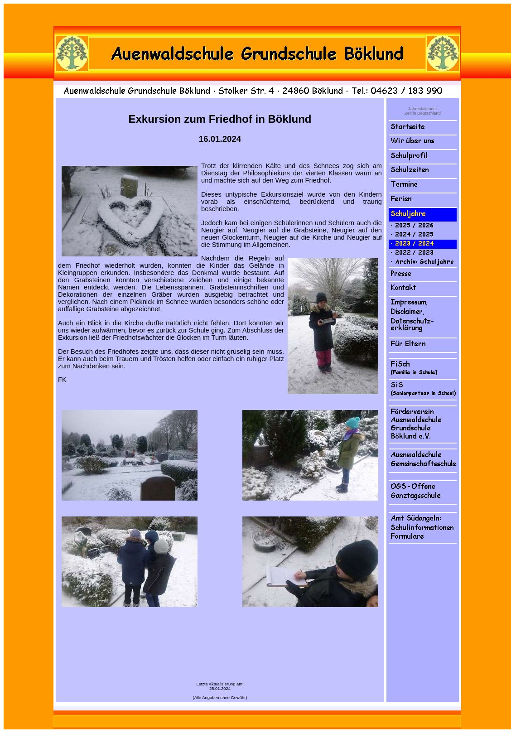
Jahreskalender (422, 108)
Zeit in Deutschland (423, 113)
